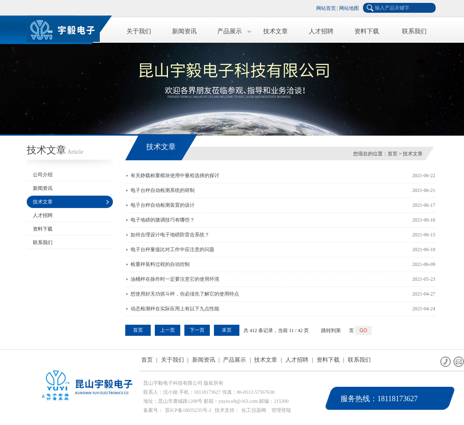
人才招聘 (321, 31)
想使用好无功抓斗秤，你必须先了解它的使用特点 (185, 294)
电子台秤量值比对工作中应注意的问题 (172, 249)
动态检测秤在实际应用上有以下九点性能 (175, 309)
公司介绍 (43, 175)
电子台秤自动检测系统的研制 (163, 190)
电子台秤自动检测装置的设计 (163, 205)
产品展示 (229, 31)
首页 (392, 154)
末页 (227, 330)
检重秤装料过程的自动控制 (160, 264)
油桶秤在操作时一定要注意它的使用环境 (175, 279)
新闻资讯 (184, 31)
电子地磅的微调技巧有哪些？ (163, 220)
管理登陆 (281, 410)
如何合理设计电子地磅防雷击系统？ (170, 235)
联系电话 (446, 361)
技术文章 (275, 31)
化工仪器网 (253, 410)
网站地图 (349, 8)
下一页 (197, 330)
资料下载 (366, 31)
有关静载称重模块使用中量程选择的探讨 (175, 175)
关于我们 (138, 31)
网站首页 (326, 8)
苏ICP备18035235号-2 (188, 410)
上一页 (167, 330)
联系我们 (414, 31)
